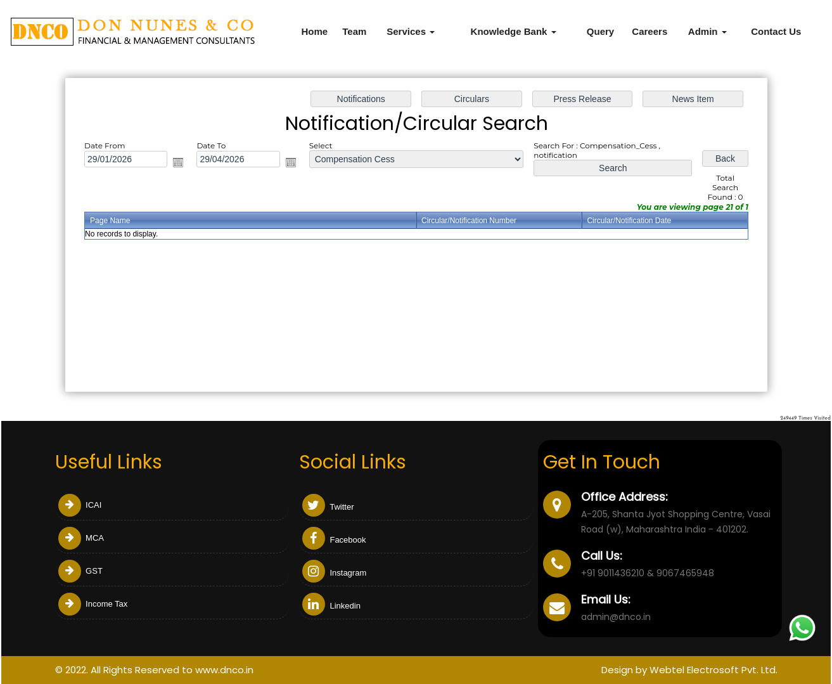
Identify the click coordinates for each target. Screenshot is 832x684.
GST (80, 571)
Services (411, 31)
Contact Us (776, 31)
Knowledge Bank (513, 31)
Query (600, 31)
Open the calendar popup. (180, 164)
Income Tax (93, 604)
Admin (707, 31)
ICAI (80, 505)
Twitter (328, 507)
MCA (81, 538)
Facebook (334, 540)
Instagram (334, 573)
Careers (649, 31)
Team (354, 31)
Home (314, 31)
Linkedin (331, 605)
